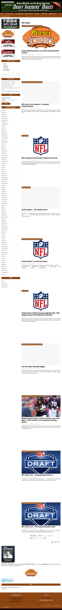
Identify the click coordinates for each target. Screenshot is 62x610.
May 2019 (3, 236)
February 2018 (4, 266)
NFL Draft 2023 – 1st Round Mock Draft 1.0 (37, 475)
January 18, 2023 (25, 54)
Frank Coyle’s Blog (9, 13)
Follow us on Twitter (47, 605)
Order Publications (5, 16)
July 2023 (3, 165)
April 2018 (3, 262)
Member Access (52, 13)
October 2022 (4, 181)
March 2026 (3, 112)
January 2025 (3, 134)
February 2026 (4, 114)
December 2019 (4, 227)
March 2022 (3, 191)
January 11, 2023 (25, 263)
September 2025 (4, 124)
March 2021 (3, 211)
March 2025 (3, 130)
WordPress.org (4, 286)
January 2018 (3, 268)
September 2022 (4, 183)
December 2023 (4, 155)
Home (2, 13)
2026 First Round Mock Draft (7, 85)
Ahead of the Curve (29, 13)
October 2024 (4, 140)
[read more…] (39, 59)
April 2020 (3, 219)
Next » (45, 538)
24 (36, 538)
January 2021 (3, 215)
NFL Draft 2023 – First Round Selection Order (38, 527)
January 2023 (3, 175)
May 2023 (3, 167)
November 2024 (4, 137)
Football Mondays (19, 13)
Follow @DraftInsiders (57, 605)
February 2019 (4, 242)
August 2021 (3, 205)
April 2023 (3, 169)
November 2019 (4, 228)
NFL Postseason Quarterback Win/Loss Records (39, 158)
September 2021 (4, 203)
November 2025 (4, 120)
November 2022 (4, 179)
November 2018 (4, 248)
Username (3, 99)
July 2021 (3, 207)
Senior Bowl (5, 66)
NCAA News (5, 67)
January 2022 (3, 195)
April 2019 (3, 238)
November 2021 (4, 199)
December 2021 (4, 197)
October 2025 (4, 122)
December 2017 (4, 270)
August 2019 (3, 232)
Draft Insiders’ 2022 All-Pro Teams (34, 261)
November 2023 (4, 157)
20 (48, 535)
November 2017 (4, 272)
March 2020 (3, 221)
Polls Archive (3, 588)
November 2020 (4, 217)
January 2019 (3, 244)
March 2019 (3, 240)
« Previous (40, 535)
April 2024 (3, 147)
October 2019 (4, 230)
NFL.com (5, 63)
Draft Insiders (32, 54)
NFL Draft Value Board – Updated (8, 84)
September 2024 (4, 141)
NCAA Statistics (6, 69)
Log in (2, 280)
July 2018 (3, 256)
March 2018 (3, 264)
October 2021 (4, 201)
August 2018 (3, 254)
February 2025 (4, 132)
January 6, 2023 (25, 316)
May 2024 (3, 145)
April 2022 (3, 189)
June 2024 (3, 143)
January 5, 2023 (25, 368)
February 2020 (4, 223)
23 (33, 538)
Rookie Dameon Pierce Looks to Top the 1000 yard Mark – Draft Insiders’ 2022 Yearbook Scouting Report (40, 420)
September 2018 (4, 252)
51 (41, 538)
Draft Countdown (6, 70)
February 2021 (4, 213)
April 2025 (3, 128)
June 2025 (3, 126)
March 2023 (3, 171)
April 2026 (3, 110)
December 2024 (4, 136)
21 (51, 535)
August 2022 (3, 185)
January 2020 (3, 225)
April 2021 (3, 209)
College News (44, 13)
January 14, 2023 (25, 159)
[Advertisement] (41, 70)
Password (3, 100)
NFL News (36, 13)
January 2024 (3, 153)
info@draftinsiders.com (46, 600)
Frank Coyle (3, 564)
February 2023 (4, 173)
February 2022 (4, 193)
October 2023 (4, 159)
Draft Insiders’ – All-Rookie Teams (34, 210)
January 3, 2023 (25, 477)
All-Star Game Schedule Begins (33, 367)
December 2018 (4, 246)
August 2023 (3, 163)
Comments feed (4, 284)
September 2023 (4, 161)
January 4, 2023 (25, 424)
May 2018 (3, 260)
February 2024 (4, 151)
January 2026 (3, 116)
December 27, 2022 (26, 528)
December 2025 (4, 118)
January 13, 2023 (25, 211)
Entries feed (3, 282)
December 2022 (4, 177)
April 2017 (3, 274)
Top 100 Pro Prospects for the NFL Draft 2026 (10, 91)
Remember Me (5, 102)
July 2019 (3, 234)
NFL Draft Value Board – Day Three (8, 82)
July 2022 (3, 187)
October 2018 (4, 250)
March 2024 (3, 149)
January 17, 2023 (25, 108)
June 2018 (3, 258)
